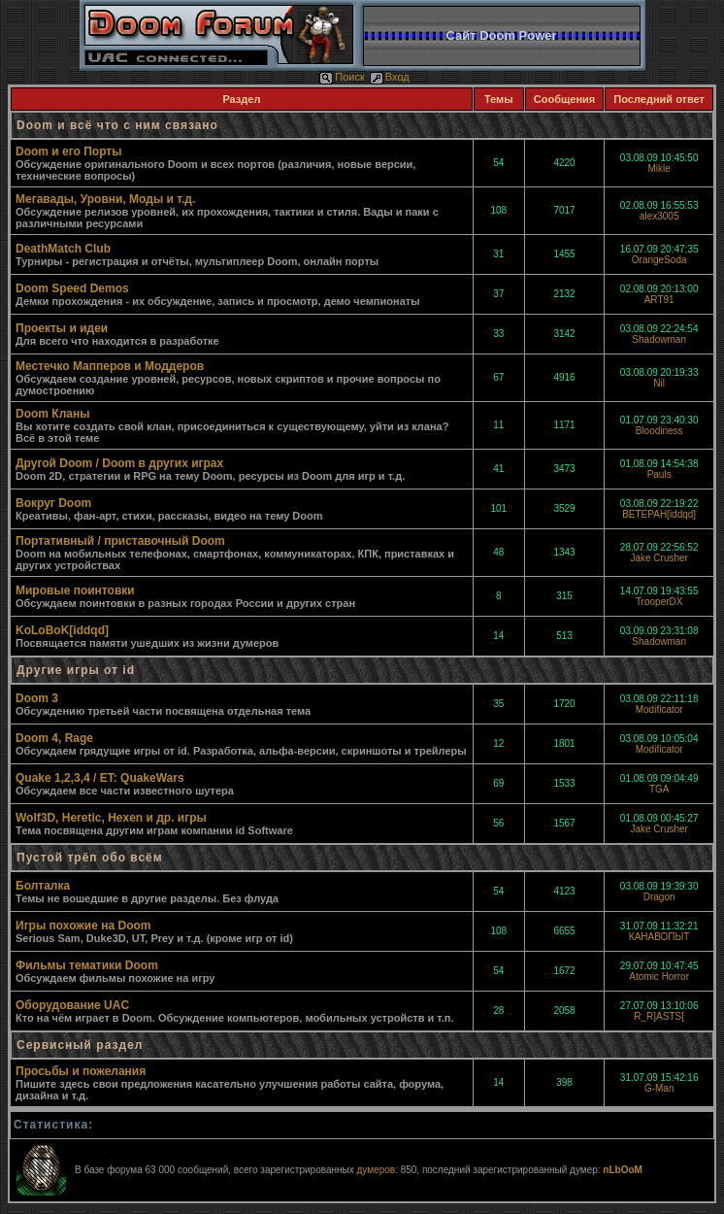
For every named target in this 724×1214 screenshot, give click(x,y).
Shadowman (659, 339)
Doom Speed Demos (72, 288)
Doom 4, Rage (54, 738)
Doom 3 (37, 698)
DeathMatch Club (63, 248)
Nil (659, 383)
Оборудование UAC (72, 1005)
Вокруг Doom (53, 503)
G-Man (659, 1088)
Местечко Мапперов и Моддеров (110, 366)
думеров (375, 1169)
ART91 (659, 299)
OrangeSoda (659, 259)
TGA (659, 789)
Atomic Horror (659, 976)
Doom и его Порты (68, 151)
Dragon (659, 897)
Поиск (341, 77)
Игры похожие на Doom (83, 925)
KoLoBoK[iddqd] (62, 630)
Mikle (658, 168)
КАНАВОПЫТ (659, 936)
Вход (390, 77)
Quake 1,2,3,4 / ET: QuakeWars (100, 778)
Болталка (43, 886)
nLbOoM (622, 1169)
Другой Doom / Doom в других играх (119, 463)
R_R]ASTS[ (659, 1016)
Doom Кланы (52, 414)
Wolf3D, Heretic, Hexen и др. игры (111, 818)
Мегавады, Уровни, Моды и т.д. (105, 199)
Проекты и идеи (62, 328)
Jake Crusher (658, 558)
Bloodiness (659, 430)
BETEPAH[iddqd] (659, 514)
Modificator (659, 709)
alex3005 (659, 216)
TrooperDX (659, 601)
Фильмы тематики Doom (87, 965)
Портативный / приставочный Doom (120, 541)
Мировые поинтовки (75, 590)
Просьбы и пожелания (81, 1071)
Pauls (659, 474)
